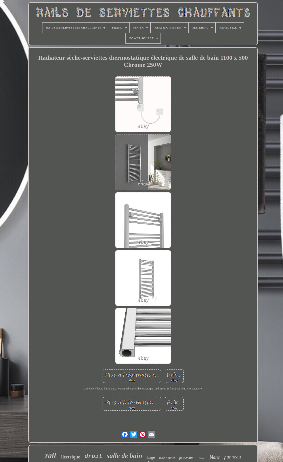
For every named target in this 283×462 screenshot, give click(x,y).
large (151, 457)
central (201, 458)
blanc (215, 457)
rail (50, 455)
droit (93, 456)
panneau (232, 457)
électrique (70, 457)
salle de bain (124, 456)
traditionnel (167, 458)
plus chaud (186, 458)
